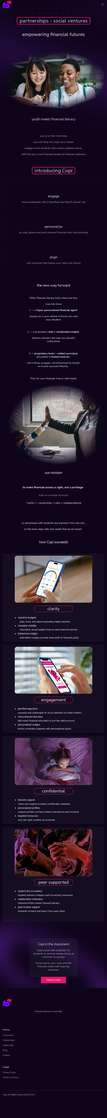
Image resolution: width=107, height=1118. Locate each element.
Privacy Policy (9, 1072)
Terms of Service (11, 1077)
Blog (5, 1050)
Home (6, 1029)
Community (8, 1035)
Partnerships (9, 1040)
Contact (6, 1055)
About (6, 1045)
